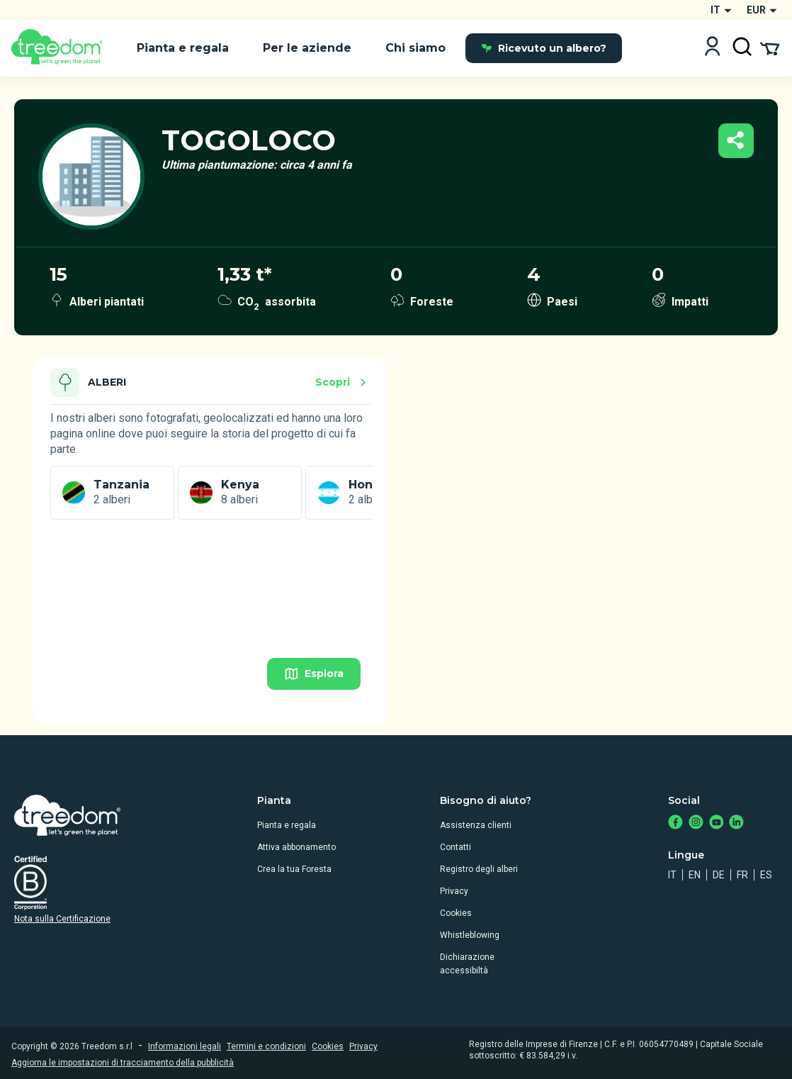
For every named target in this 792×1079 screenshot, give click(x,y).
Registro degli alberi (479, 869)
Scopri (342, 382)
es (766, 874)
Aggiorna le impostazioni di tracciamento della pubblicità (122, 1063)
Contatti (455, 847)
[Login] (712, 48)
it (672, 874)
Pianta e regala (286, 825)
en (695, 874)
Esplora (314, 673)
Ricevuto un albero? (543, 48)
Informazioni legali (184, 1046)
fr (742, 874)
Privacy (454, 891)
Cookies (456, 913)
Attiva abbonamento (296, 847)
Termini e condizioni (266, 1046)
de (719, 874)
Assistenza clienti (475, 825)
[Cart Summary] (770, 47)
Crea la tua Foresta (294, 869)
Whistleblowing (469, 935)
